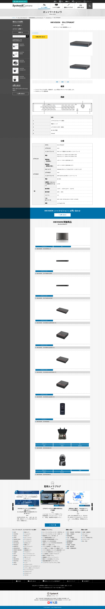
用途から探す (84, 529)
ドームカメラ (27, 534)
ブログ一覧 (52, 525)
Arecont (15, 555)
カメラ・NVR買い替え (87, 537)
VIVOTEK (16, 534)
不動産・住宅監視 (71, 544)
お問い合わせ (80, 6)
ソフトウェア (27, 559)
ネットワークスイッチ (29, 553)
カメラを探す (44, 6)
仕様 (68, 81)
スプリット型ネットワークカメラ (32, 568)
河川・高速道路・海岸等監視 (73, 532)
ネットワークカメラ (76, 1)
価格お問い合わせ (40, 36)
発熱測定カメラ (27, 550)
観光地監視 (69, 542)
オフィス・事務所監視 (72, 539)
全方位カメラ (27, 542)
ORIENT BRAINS (17, 550)
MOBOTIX (16, 546)
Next (92, 506)
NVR (67, 1)
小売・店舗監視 (70, 537)
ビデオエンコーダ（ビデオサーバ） (32, 566)
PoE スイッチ (27, 557)
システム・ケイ (87, 1)
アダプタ (26, 575)
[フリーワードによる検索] (19, 36)
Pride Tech (16, 560)
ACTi (15, 553)
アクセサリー (27, 551)
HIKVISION (16, 559)
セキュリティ (85, 534)
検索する (20, 32)
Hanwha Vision (17, 539)
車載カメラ (26, 544)
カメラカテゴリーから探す (29, 529)
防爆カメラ (26, 548)
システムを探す (56, 6)
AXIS (15, 532)
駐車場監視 (69, 535)
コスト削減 (84, 535)
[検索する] (27, 36)
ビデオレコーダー (28, 564)
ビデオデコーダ (27, 571)
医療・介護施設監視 (71, 548)
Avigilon (15, 551)
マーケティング (85, 539)
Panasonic (16, 544)
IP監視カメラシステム (47, 529)
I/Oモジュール (27, 560)
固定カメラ (26, 532)
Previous (12, 506)
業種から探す (69, 529)
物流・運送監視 (70, 546)
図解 (62, 81)
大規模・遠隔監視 (86, 532)
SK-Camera (16, 542)
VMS (61, 1)
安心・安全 (84, 541)
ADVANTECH (17, 548)
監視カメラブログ (68, 6)
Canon (15, 535)
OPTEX (15, 564)
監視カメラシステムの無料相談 (51, 581)
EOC (15, 557)
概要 (57, 81)
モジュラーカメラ (28, 546)
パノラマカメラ (27, 541)
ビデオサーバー (27, 573)
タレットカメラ (27, 537)
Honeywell (16, 541)
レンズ (25, 562)
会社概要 (85, 581)
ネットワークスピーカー (29, 555)
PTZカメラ (26, 535)
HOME (18, 581)
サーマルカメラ (27, 539)
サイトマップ (71, 581)
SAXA (15, 562)
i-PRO (15, 537)
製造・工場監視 (70, 534)
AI (55, 1)
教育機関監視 (70, 541)
